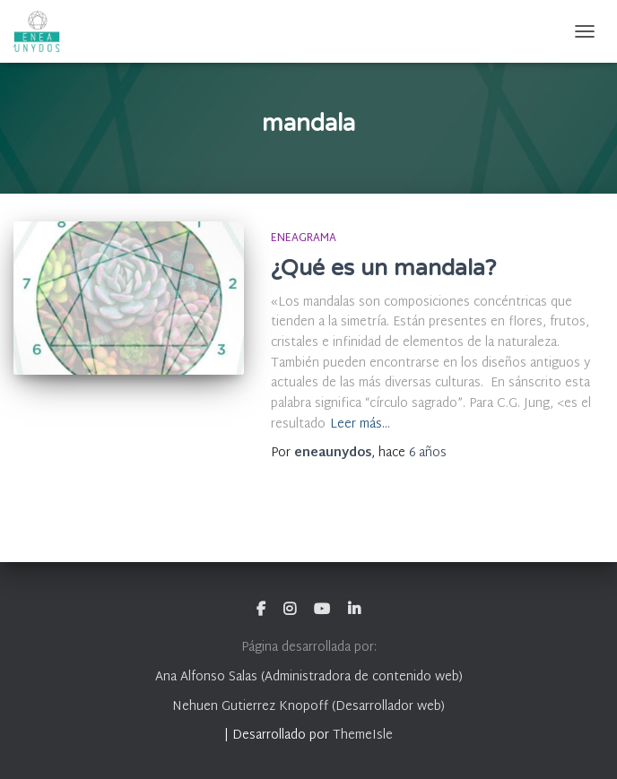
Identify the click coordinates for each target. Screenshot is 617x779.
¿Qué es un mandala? (383, 268)
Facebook (261, 609)
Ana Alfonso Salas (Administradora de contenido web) (309, 677)
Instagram (289, 609)
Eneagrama (303, 238)
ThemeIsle (363, 735)
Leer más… (360, 425)
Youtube (322, 609)
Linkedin (354, 609)
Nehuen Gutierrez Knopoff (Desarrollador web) (308, 707)
